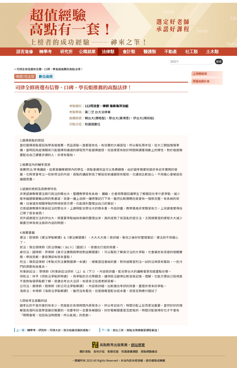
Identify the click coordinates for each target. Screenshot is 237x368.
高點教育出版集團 (110, 345)
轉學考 (45, 51)
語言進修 (24, 51)
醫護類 (150, 51)
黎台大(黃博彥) (119, 118)
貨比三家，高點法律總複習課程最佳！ (136, 330)
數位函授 (46, 76)
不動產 (170, 51)
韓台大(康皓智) (95, 118)
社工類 (191, 51)
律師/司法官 (25, 76)
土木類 (212, 51)
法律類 (108, 51)
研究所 (66, 51)
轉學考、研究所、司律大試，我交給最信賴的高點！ (59, 330)
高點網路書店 (149, 351)
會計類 (129, 51)
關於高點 (85, 351)
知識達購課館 (129, 351)
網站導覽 (138, 344)
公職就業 (87, 51)
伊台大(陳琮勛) (143, 118)
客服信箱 (113, 351)
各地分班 (99, 351)
